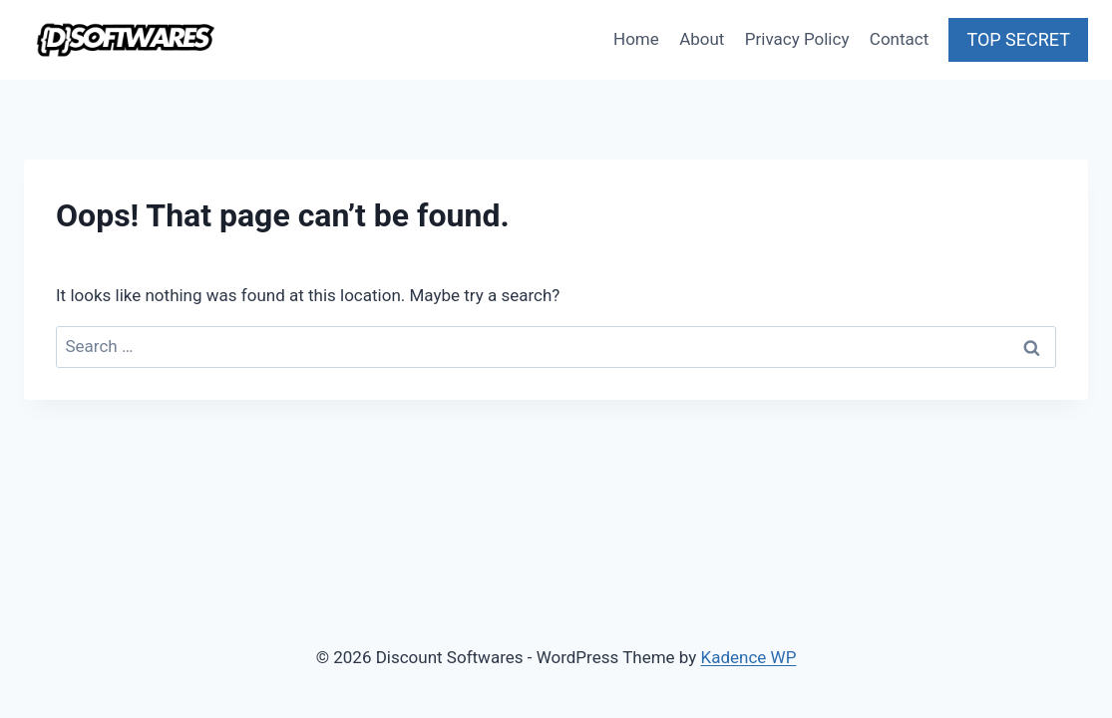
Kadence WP (749, 657)
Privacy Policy (797, 39)
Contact (899, 39)
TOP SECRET (1018, 39)
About (701, 39)
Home (636, 39)
